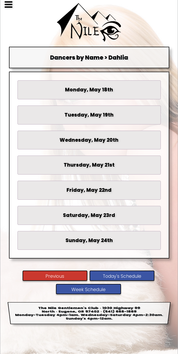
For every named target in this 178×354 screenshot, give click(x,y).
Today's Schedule (122, 276)
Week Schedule (88, 289)
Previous (54, 276)
